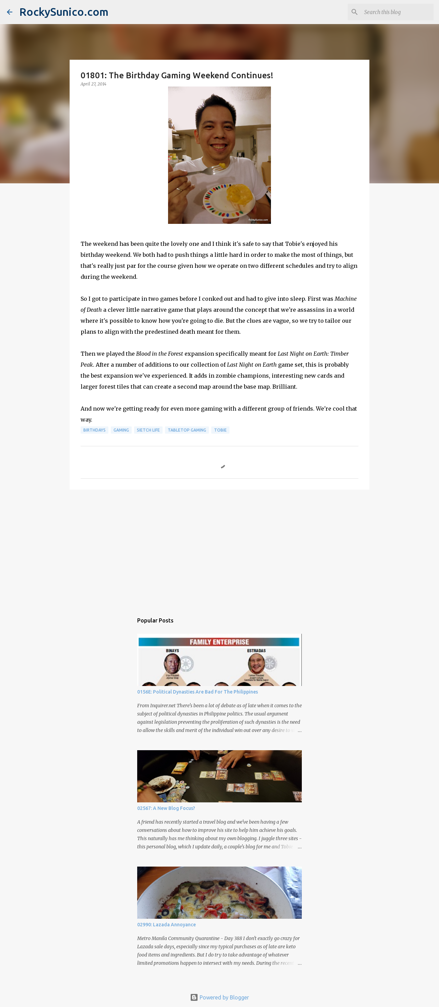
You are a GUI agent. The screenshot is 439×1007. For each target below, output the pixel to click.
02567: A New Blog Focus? (166, 808)
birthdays (94, 430)
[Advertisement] (219, 548)
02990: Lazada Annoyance (166, 924)
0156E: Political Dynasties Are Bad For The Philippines (197, 692)
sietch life (148, 430)
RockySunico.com (63, 11)
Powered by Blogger (219, 997)
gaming (121, 430)
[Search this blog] (397, 12)
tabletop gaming (187, 430)
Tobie (220, 430)
